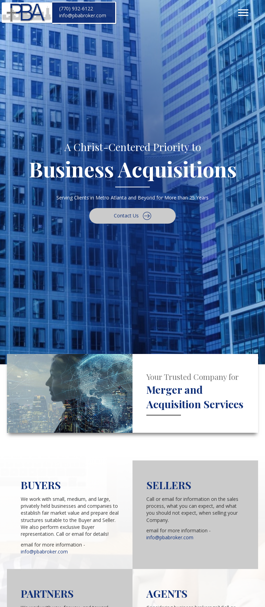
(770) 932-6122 (76, 8)
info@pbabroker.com (82, 15)
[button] (132, 216)
